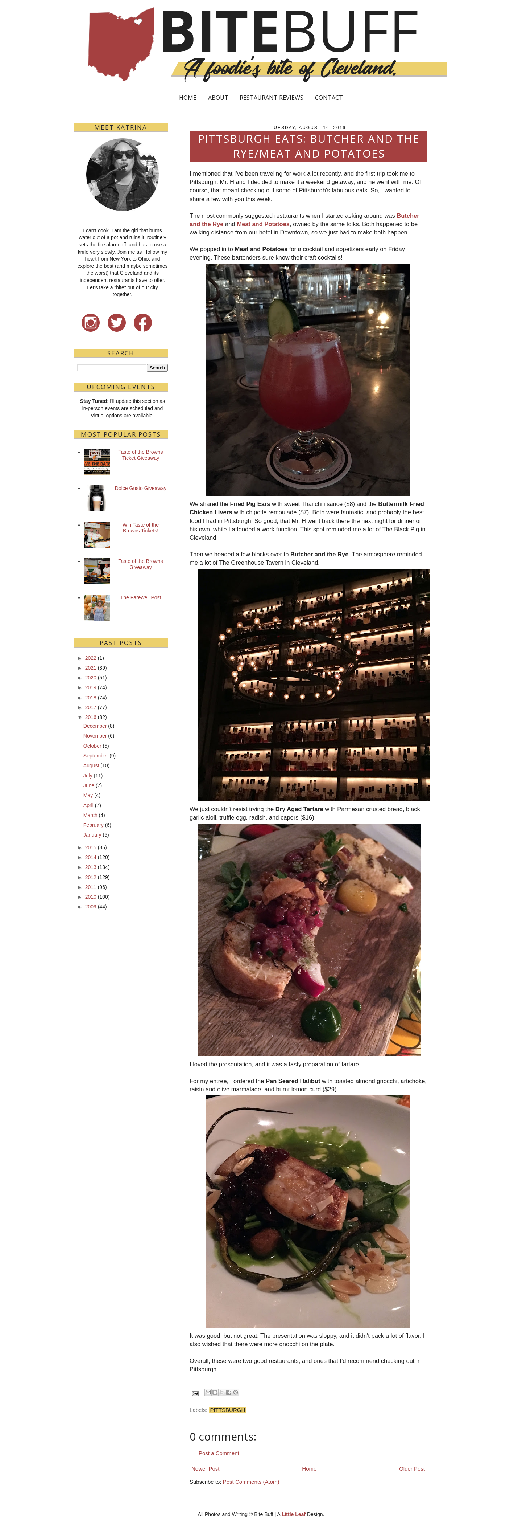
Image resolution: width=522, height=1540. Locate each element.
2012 (90, 877)
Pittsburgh (227, 1410)
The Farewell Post (140, 597)
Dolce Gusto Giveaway (140, 488)
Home (309, 1469)
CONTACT (329, 98)
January (92, 835)
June (88, 785)
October (92, 746)
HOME (187, 98)
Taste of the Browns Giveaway (141, 564)
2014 (90, 857)
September (95, 756)
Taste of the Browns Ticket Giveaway (141, 455)
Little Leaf (294, 1514)
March (90, 815)
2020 (90, 678)
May (88, 795)
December (95, 726)
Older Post (412, 1469)
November (95, 736)
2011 (90, 887)
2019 (90, 687)
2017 (90, 707)
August (91, 765)
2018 (90, 697)
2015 (90, 847)
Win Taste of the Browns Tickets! (141, 528)
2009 (90, 907)
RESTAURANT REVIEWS (271, 98)
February (93, 825)
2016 (90, 717)
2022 (90, 658)
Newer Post (205, 1469)
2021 (90, 668)
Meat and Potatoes (263, 224)
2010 (90, 897)
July (87, 776)
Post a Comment (219, 1453)
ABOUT (218, 98)
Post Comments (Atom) (251, 1482)
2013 (90, 867)
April (88, 805)
